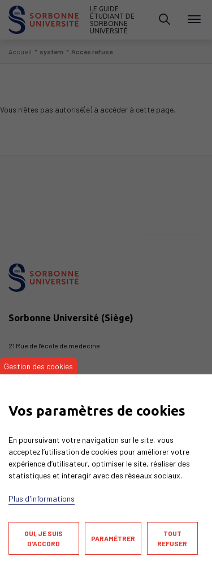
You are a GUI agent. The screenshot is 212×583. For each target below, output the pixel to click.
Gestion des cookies (38, 366)
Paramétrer (113, 538)
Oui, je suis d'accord (43, 538)
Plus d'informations (41, 498)
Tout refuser (172, 538)
